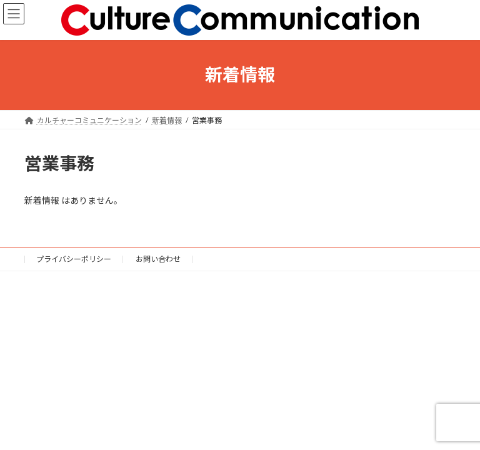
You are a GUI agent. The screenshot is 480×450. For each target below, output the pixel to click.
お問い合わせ (158, 259)
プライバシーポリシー (73, 259)
